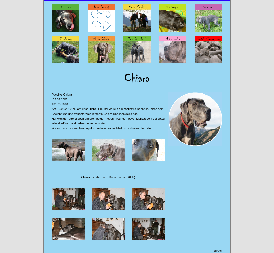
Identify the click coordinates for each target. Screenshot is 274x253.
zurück (218, 250)
